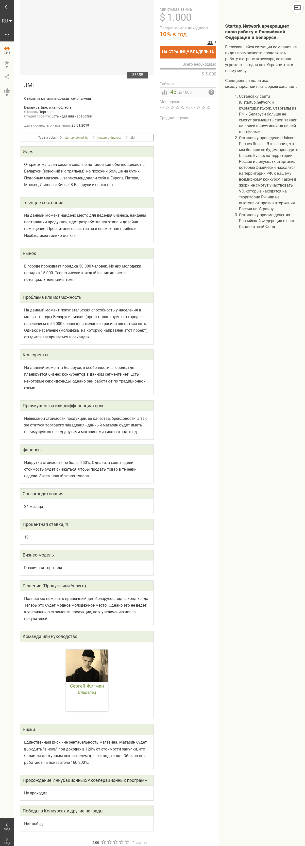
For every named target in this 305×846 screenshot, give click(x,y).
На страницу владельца (189, 50)
